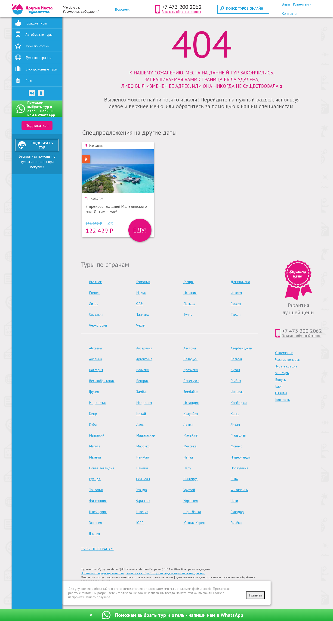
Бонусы (280, 379)
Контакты (282, 400)
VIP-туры (282, 373)
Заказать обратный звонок (181, 11)
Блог (278, 386)
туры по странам (97, 549)
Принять (255, 595)
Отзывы (281, 393)
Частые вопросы (287, 359)
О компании (284, 353)
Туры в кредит (286, 366)
